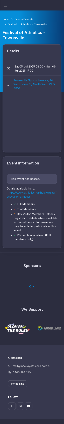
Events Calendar (24, 19)
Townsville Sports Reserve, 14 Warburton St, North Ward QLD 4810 (34, 84)
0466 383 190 (19, 372)
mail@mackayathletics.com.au (29, 366)
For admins (17, 383)
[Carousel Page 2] (34, 286)
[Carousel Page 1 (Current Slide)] (30, 286)
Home (6, 19)
